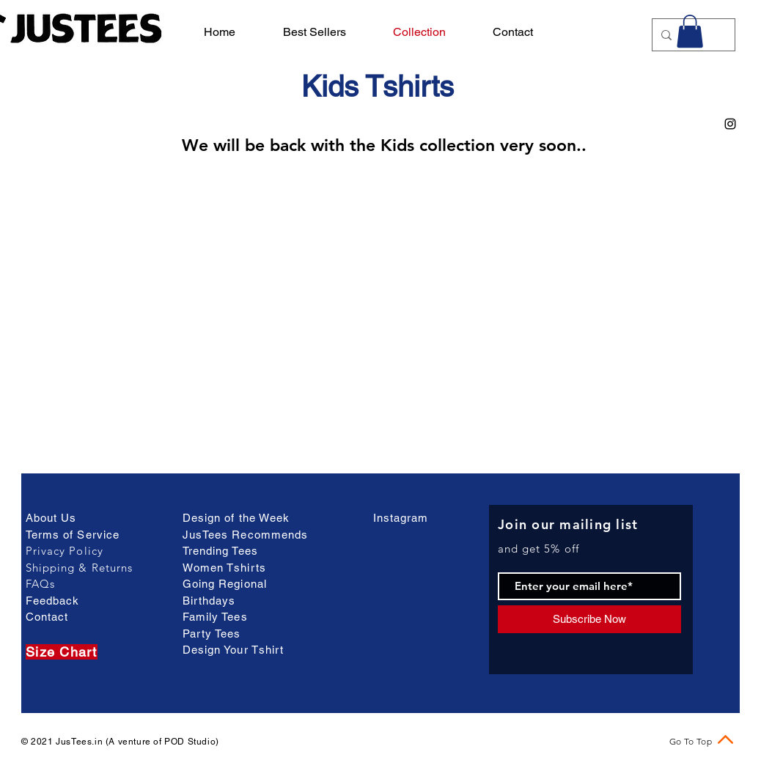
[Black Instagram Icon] (730, 124)
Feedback (52, 600)
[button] (690, 31)
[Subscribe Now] (589, 619)
